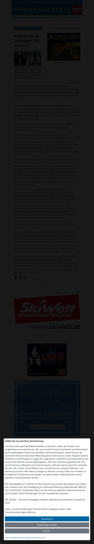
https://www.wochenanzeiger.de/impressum (24, 537)
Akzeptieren (47, 518)
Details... (47, 530)
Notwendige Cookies (47, 524)
